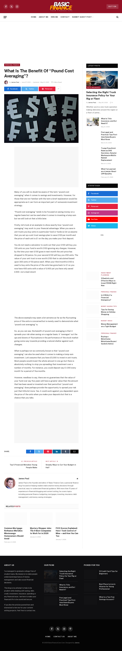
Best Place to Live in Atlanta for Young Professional (107, 586)
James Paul (15, 82)
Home (33, 17)
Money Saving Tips (109, 306)
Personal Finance (12, 65)
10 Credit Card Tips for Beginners (108, 572)
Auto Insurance (93, 87)
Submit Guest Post (82, 17)
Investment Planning (106, 274)
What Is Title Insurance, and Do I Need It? (109, 121)
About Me (43, 17)
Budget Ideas (106, 321)
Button (112, 6)
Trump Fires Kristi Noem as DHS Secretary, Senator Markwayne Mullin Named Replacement (109, 154)
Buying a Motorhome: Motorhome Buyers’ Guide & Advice (109, 340)
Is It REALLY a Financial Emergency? (106, 297)
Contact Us (59, 637)
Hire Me (54, 17)
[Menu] (5, 17)
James (77, 643)
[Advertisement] (61, 42)
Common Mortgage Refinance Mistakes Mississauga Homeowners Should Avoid (13, 533)
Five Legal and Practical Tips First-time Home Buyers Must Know (109, 135)
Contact (65, 17)
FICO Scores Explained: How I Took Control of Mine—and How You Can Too (67, 532)
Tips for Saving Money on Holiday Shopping (108, 312)
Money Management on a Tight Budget (109, 325)
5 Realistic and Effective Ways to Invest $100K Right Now (108, 281)
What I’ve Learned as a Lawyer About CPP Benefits (108, 171)
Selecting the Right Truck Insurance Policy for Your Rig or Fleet (101, 95)
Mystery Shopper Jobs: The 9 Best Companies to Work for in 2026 (40, 531)
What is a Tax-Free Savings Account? (106, 598)
